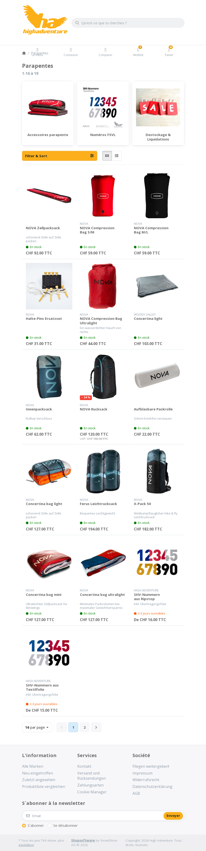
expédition (26, 845)
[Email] (92, 816)
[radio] (107, 156)
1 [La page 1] (73, 727)
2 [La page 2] (85, 727)
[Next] (96, 727)
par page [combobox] (38, 727)
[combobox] (128, 23)
